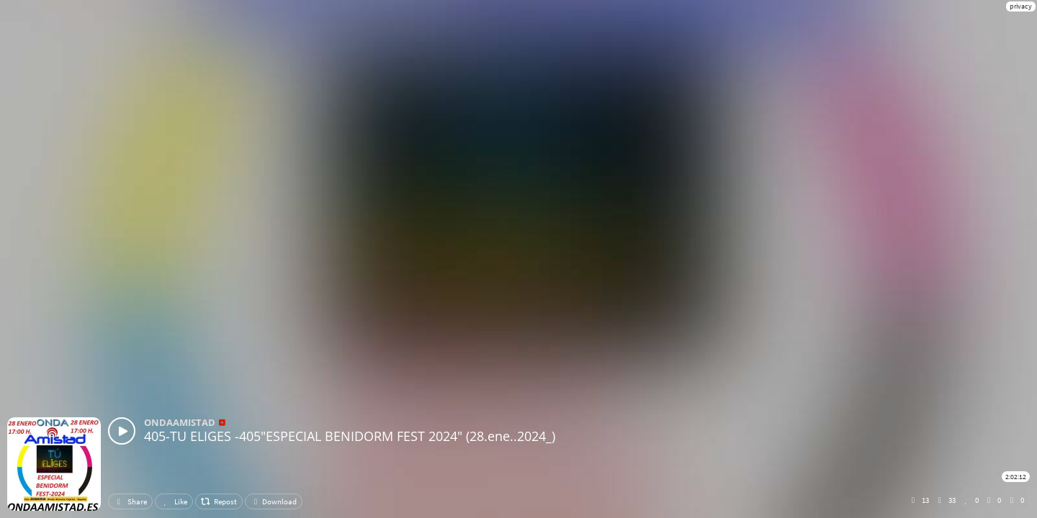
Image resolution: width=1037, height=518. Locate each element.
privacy (1021, 6)
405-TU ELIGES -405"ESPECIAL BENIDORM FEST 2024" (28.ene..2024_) (349, 436)
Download (274, 501)
